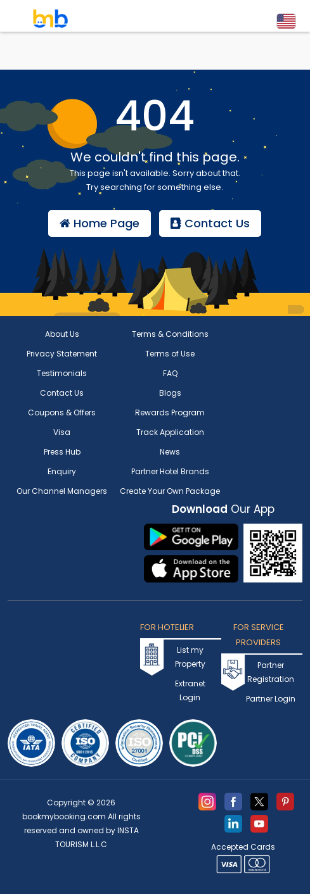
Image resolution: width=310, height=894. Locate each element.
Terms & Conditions (170, 334)
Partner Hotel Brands (170, 471)
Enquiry (62, 471)
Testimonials (62, 373)
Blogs (170, 392)
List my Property (190, 657)
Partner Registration (270, 672)
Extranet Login (190, 690)
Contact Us (210, 223)
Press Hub (62, 451)
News (170, 451)
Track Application (170, 432)
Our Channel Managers (61, 491)
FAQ (170, 373)
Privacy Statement (62, 353)
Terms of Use (170, 353)
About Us (62, 334)
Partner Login (270, 698)
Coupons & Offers (62, 412)
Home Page (99, 223)
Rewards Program (170, 412)
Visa (61, 432)
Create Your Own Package (170, 491)
